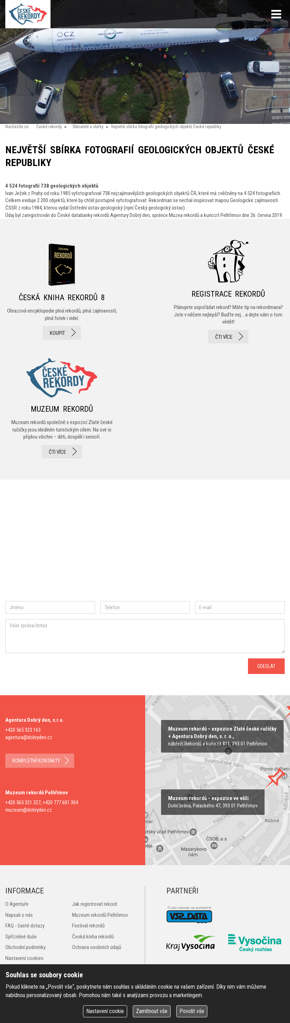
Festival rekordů (88, 925)
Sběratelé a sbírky (87, 126)
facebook (26, 548)
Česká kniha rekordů (93, 936)
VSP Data (189, 915)
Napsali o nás (19, 915)
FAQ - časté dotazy (25, 925)
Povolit (191, 1011)
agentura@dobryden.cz (28, 737)
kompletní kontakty (36, 761)
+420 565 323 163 (23, 730)
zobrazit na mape (213, 802)
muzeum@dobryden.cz (28, 810)
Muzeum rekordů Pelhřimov (100, 915)
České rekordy (49, 126)
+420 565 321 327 (23, 802)
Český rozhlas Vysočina (254, 943)
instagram (64, 548)
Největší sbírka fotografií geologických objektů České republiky (166, 126)
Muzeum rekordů (61, 406)
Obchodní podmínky (25, 947)
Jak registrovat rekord (94, 904)
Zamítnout (151, 1011)
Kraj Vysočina (191, 943)
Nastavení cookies (24, 958)
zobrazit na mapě (222, 736)
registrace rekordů (228, 291)
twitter (88, 548)
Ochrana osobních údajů (96, 947)
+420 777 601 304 (60, 802)
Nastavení (105, 1011)
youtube (120, 548)
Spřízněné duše (21, 936)
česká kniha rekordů (61, 291)
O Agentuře (17, 904)
